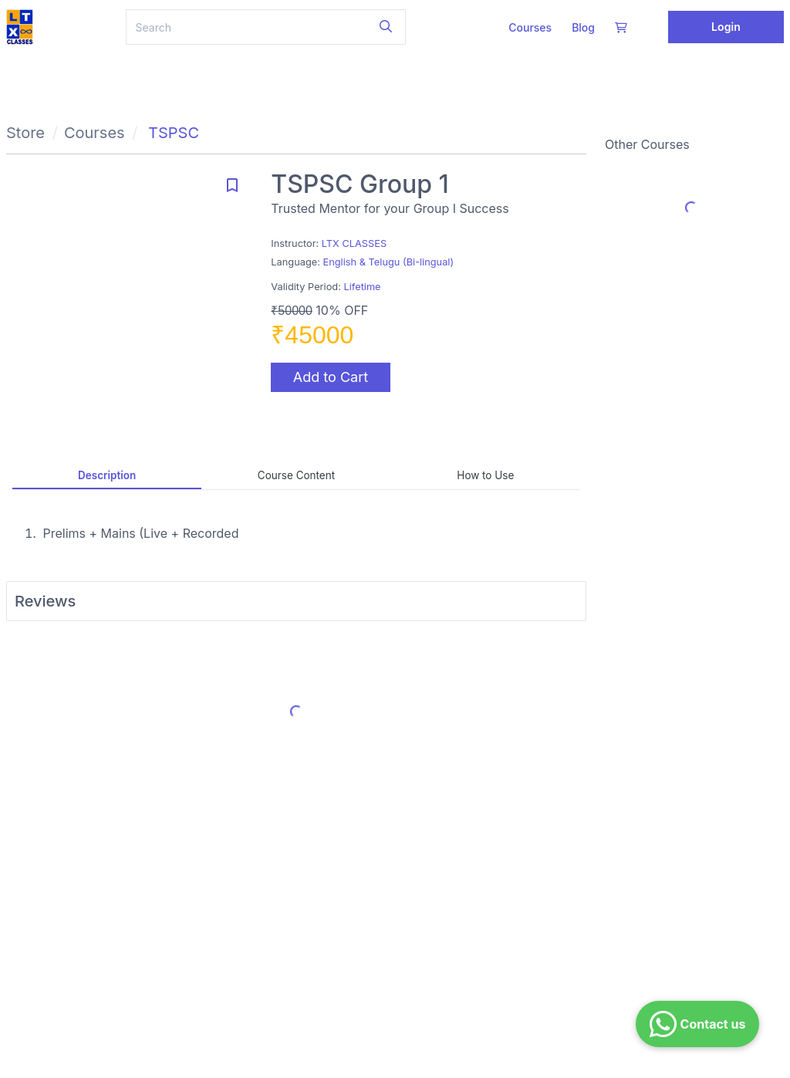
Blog (583, 27)
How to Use (485, 475)
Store (25, 132)
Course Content (296, 475)
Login (726, 26)
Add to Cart (330, 377)
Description (107, 475)
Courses (530, 27)
